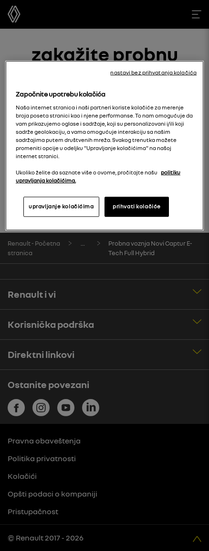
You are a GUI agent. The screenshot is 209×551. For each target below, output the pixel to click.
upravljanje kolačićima (61, 206)
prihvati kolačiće (137, 206)
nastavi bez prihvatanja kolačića (153, 72)
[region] (104, 146)
